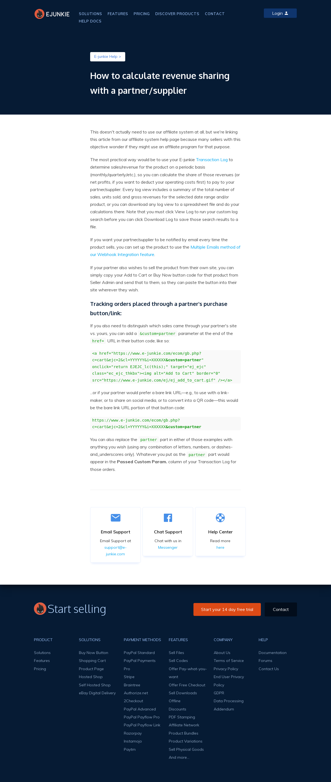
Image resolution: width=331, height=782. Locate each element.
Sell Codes (178, 660)
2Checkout (133, 700)
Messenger (168, 547)
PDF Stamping (182, 717)
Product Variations (185, 741)
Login (280, 13)
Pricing (40, 668)
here (220, 547)
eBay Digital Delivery (97, 692)
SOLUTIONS (90, 14)
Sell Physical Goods (186, 749)
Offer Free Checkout (187, 685)
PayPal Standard (139, 652)
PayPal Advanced (140, 709)
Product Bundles (183, 733)
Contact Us (269, 668)
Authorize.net (136, 692)
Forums (265, 660)
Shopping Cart (92, 660)
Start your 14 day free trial (227, 609)
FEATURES (118, 14)
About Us (222, 652)
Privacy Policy (226, 668)
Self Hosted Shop (95, 685)
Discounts (177, 709)
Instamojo (133, 741)
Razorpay (133, 733)
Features (42, 660)
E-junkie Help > (107, 56)
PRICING (142, 14)
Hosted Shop (91, 676)
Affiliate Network (184, 725)
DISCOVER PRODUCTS (177, 14)
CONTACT (215, 14)
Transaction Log (212, 159)
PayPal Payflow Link (142, 725)
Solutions (42, 652)
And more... (179, 757)
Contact (281, 609)
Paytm (130, 749)
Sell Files (176, 652)
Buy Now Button (93, 652)
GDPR (219, 692)
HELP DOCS (90, 21)
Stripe (129, 676)
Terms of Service (229, 660)
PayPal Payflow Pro (142, 717)
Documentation (273, 652)
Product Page (91, 668)
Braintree (132, 685)
